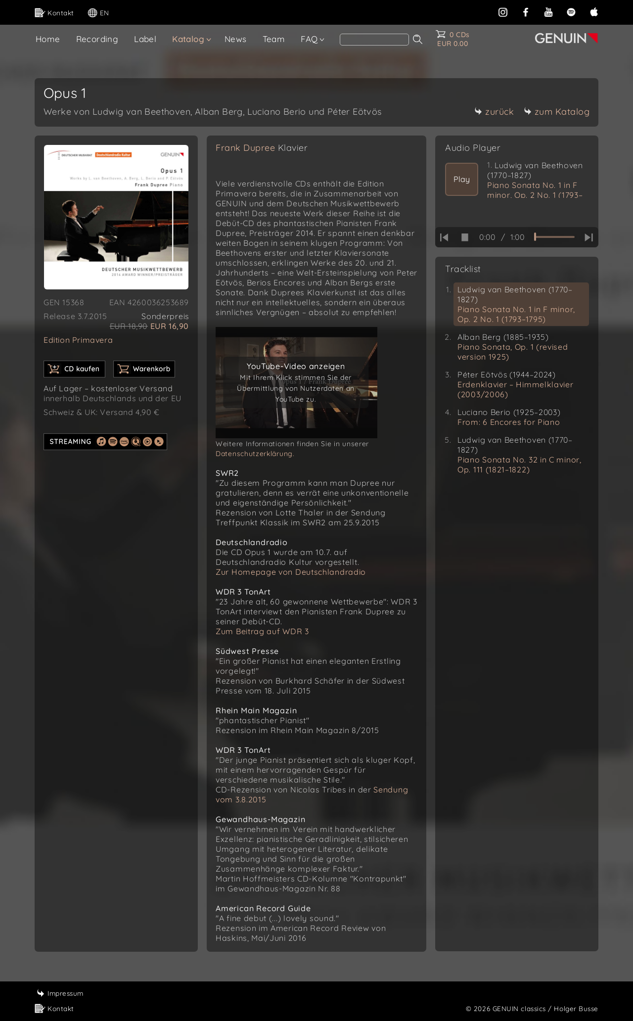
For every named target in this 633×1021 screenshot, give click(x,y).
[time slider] (554, 237)
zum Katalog (557, 111)
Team (274, 39)
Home (48, 39)
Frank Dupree (262, 147)
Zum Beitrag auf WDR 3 (262, 631)
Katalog (188, 39)
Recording (97, 39)
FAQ (309, 39)
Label (145, 39)
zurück (494, 111)
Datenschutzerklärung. (255, 453)
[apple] (594, 11)
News (236, 39)
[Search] (374, 40)
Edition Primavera (78, 340)
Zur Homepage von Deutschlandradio (291, 572)
